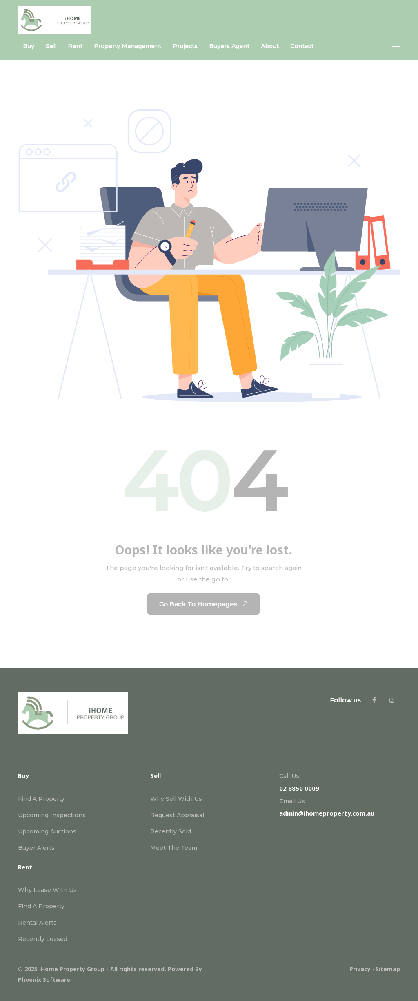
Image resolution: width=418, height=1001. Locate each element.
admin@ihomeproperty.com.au (326, 813)
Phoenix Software (44, 979)
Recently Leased (42, 939)
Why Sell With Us (176, 798)
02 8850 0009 (299, 788)
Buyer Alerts (36, 847)
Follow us (345, 700)
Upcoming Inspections (52, 815)
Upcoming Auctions (47, 831)
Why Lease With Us (47, 890)
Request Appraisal (177, 815)
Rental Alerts (37, 922)
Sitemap (388, 969)
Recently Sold (170, 831)
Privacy (360, 969)
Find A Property (41, 798)
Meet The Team (173, 847)
